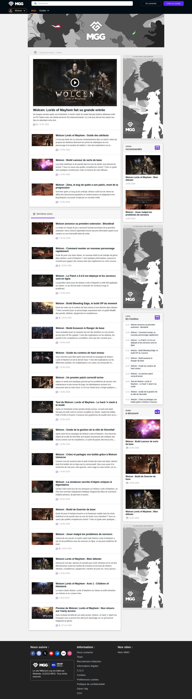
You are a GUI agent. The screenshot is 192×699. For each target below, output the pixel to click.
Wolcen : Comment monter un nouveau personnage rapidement (85, 250)
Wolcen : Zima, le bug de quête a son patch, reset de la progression (87, 186)
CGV (79, 693)
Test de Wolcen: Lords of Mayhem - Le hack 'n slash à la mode (86, 403)
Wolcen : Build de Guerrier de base (76, 509)
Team (80, 657)
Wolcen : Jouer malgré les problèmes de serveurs (84, 534)
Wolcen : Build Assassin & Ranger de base (80, 328)
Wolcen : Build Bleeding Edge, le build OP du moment (86, 303)
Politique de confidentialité (91, 684)
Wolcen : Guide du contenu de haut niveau (80, 353)
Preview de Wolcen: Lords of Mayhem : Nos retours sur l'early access (85, 609)
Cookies (81, 675)
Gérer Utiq (82, 688)
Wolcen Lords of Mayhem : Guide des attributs (82, 135)
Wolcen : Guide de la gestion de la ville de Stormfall (85, 429)
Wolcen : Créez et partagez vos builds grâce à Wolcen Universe (86, 456)
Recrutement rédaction (89, 661)
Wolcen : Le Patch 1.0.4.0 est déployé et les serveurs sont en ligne (86, 277)
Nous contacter (85, 652)
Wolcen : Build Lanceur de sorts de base (79, 160)
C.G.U (80, 670)
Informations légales (87, 666)
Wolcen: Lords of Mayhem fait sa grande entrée (69, 110)
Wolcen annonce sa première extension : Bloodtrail (85, 223)
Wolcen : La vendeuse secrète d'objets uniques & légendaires (84, 483)
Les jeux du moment (47, 53)
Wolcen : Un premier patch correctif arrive (80, 377)
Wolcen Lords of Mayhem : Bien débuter (79, 559)
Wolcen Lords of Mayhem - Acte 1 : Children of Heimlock (82, 585)
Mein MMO (123, 652)
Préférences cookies (88, 679)
